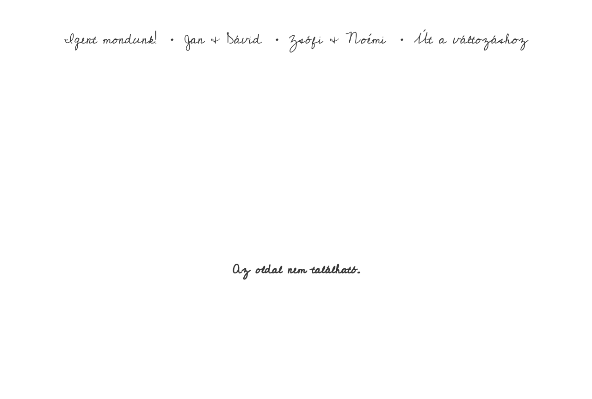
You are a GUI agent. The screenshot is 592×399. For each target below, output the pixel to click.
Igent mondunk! (110, 39)
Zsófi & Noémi (337, 39)
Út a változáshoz (471, 39)
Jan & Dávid (222, 39)
